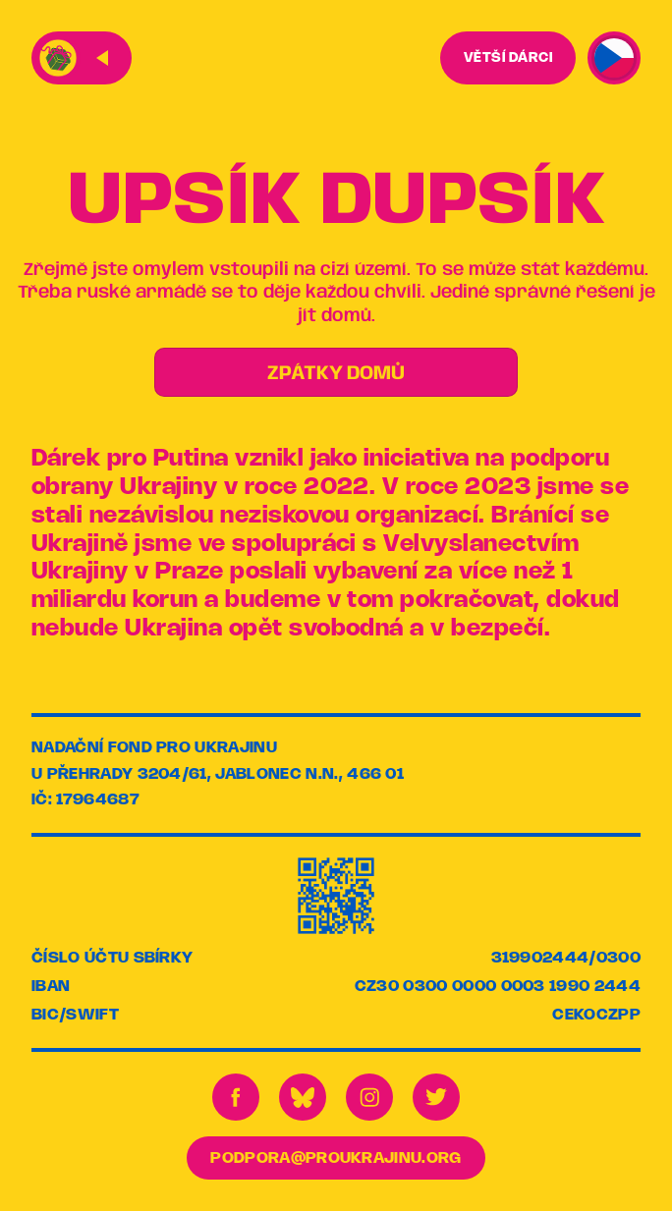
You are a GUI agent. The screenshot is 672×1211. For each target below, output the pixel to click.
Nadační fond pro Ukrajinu (154, 748)
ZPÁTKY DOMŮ (336, 373)
